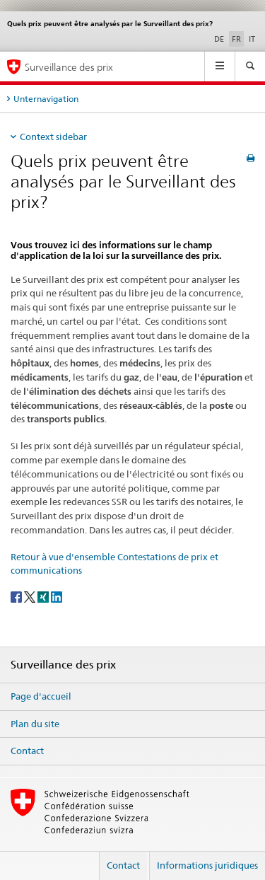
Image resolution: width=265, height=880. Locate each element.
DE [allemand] (219, 39)
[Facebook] (17, 596)
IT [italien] (252, 39)
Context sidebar (53, 136)
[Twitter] (30, 596)
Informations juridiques (207, 865)
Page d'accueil (41, 696)
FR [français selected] (236, 39)
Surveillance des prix (69, 67)
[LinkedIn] (56, 596)
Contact (27, 750)
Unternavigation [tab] (45, 98)
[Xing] (44, 596)
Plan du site (35, 723)
